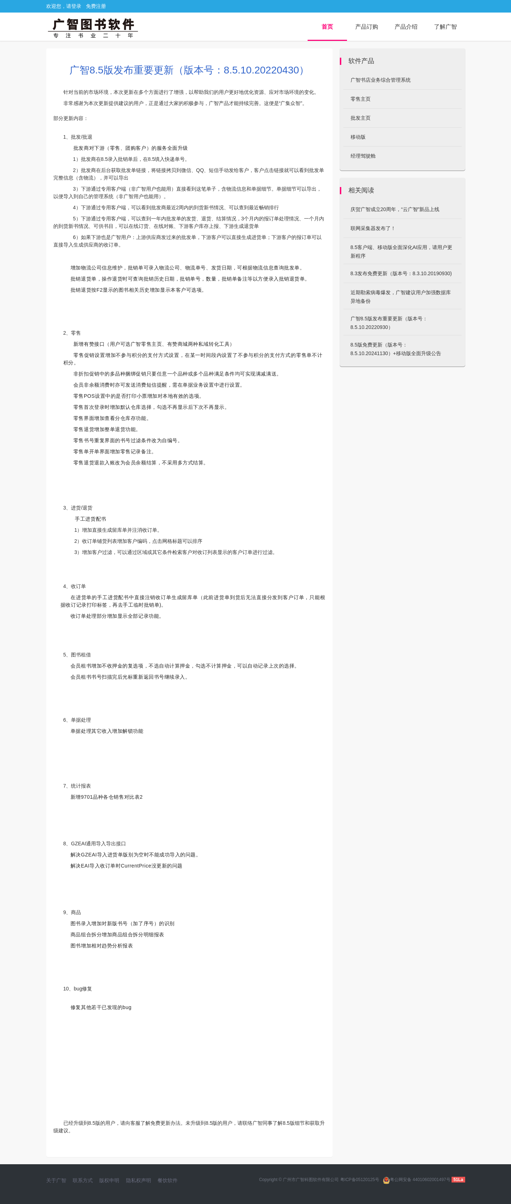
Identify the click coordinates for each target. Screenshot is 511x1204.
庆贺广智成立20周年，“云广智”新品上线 (395, 209)
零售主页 (361, 99)
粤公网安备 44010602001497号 (416, 1179)
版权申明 (109, 1180)
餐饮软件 (168, 1180)
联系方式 (83, 1180)
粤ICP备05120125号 (359, 1179)
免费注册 (96, 6)
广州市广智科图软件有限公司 (311, 1179)
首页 (327, 27)
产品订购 (366, 27)
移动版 (358, 137)
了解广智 (445, 27)
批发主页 (361, 118)
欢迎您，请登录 (63, 6)
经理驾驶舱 (363, 156)
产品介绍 (406, 27)
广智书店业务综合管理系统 (381, 80)
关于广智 (56, 1180)
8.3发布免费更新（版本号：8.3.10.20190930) (401, 273)
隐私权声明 (138, 1180)
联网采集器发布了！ (373, 228)
